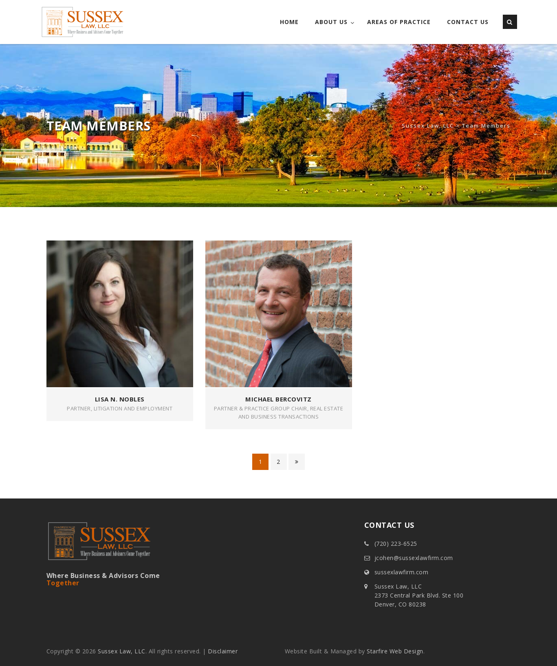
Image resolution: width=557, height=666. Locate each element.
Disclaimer (223, 651)
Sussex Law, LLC (121, 651)
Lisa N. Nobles (120, 399)
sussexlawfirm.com (401, 572)
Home (289, 22)
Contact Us (468, 22)
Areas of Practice (399, 22)
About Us (331, 22)
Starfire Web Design (395, 651)
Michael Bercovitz (278, 399)
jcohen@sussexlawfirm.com (413, 558)
